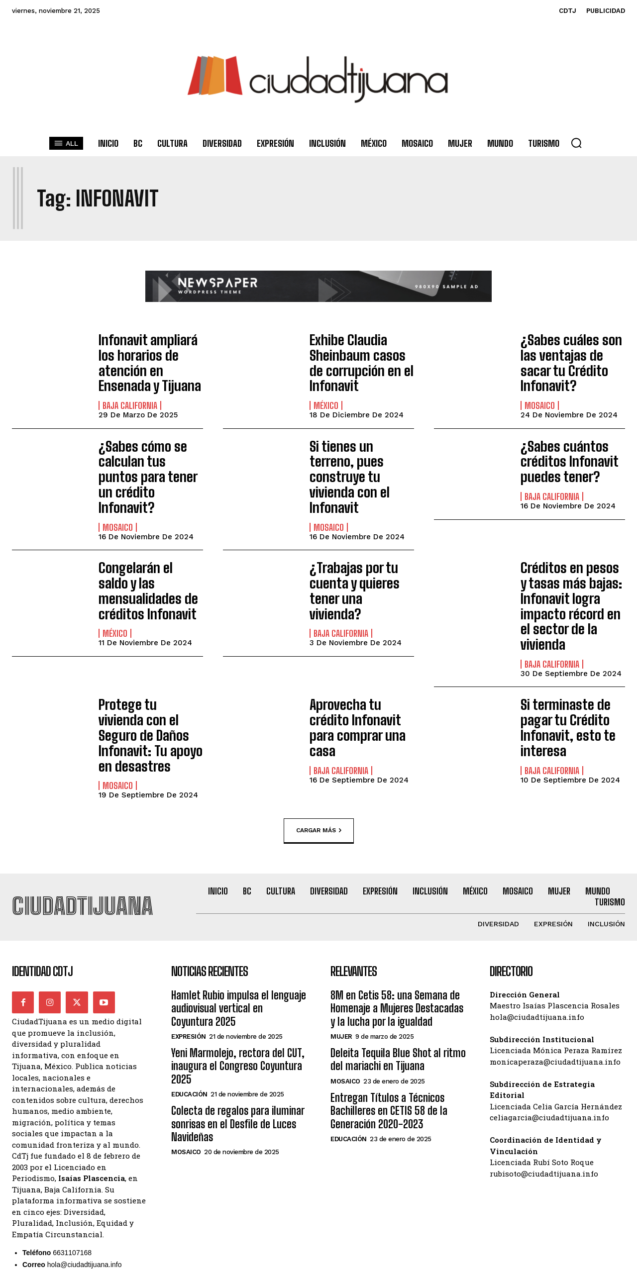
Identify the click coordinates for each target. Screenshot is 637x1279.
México (326, 397)
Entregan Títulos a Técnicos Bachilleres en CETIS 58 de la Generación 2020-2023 (388, 1028)
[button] (576, 143)
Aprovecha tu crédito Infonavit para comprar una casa (359, 657)
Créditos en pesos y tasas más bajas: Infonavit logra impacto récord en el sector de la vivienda (569, 559)
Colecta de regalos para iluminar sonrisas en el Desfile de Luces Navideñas (238, 1041)
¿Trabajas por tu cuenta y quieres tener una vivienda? (356, 546)
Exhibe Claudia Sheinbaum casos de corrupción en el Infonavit (358, 358)
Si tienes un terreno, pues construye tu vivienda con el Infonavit (357, 456)
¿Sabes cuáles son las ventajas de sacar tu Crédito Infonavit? (573, 351)
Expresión (188, 953)
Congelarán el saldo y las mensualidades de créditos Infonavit (150, 546)
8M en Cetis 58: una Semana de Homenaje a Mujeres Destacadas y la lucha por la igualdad (396, 925)
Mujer (341, 953)
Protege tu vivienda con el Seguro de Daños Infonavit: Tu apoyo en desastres (145, 664)
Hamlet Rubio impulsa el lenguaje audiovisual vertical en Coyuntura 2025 (238, 925)
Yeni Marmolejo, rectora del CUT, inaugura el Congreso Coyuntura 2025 (238, 983)
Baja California (130, 383)
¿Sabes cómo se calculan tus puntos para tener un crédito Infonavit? (148, 456)
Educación (189, 1011)
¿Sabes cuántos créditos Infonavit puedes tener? (563, 449)
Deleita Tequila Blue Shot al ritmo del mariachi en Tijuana (398, 976)
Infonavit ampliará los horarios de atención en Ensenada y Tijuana (151, 351)
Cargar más (318, 747)
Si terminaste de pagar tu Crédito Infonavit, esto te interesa (561, 664)
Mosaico (540, 383)
